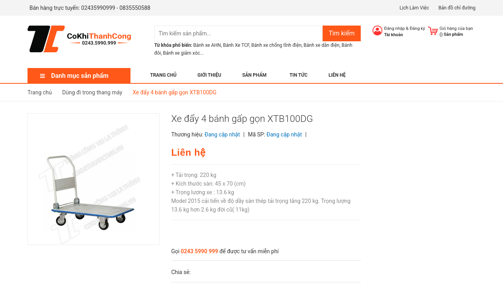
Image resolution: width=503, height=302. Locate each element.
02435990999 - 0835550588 (116, 8)
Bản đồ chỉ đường (457, 8)
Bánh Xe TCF (236, 45)
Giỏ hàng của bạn (456, 28)
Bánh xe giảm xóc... (183, 53)
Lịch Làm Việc (414, 8)
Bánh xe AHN (207, 45)
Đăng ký (417, 28)
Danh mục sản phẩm (79, 75)
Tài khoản (393, 34)
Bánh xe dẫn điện (322, 45)
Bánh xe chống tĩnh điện (277, 45)
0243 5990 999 (199, 251)
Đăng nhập (394, 28)
